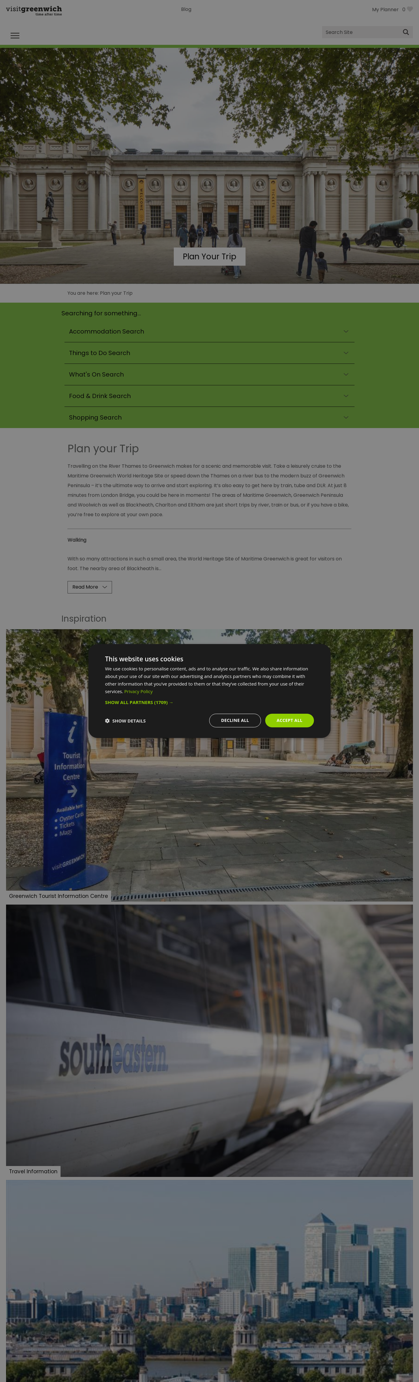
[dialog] (209, 691)
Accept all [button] (289, 720)
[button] (209, 702)
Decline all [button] (235, 720)
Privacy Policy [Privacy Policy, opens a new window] (138, 691)
